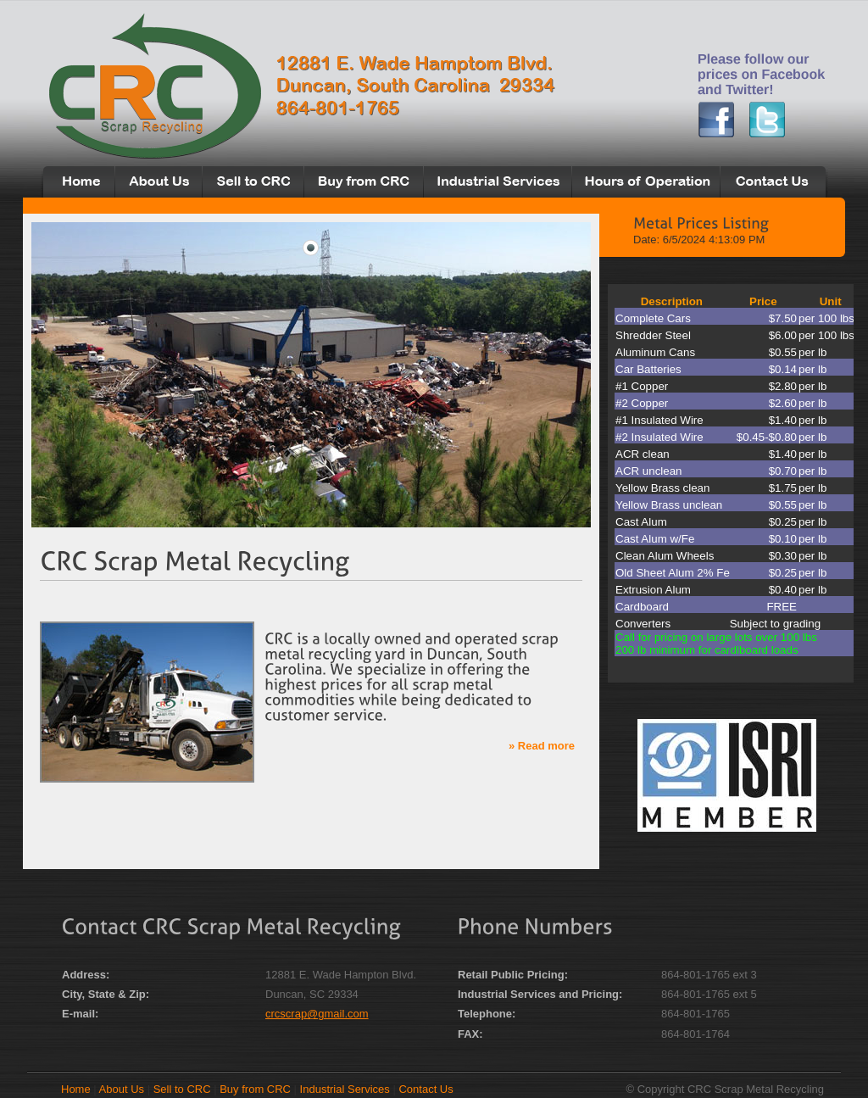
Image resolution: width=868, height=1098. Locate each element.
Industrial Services (345, 1089)
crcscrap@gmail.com (317, 1013)
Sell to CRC (182, 1089)
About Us (121, 1089)
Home (76, 1089)
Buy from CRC (255, 1089)
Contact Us (425, 1089)
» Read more (542, 745)
